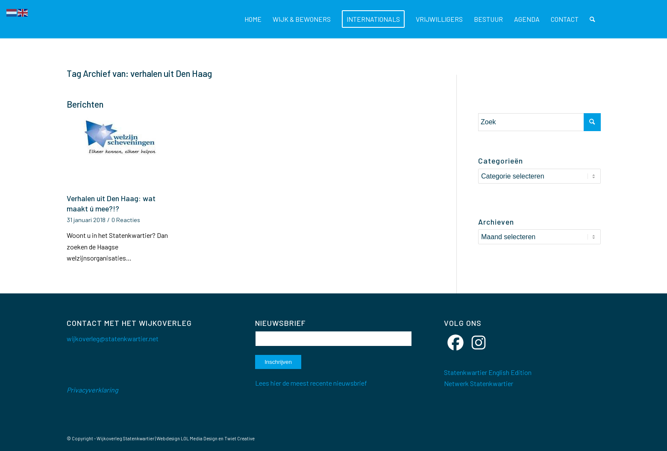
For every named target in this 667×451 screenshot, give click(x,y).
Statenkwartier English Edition (488, 372)
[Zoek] (592, 19)
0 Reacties (126, 219)
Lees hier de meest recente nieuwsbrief (311, 383)
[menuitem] (253, 19)
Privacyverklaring (92, 390)
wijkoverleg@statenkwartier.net (113, 338)
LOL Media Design (199, 438)
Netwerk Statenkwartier (478, 383)
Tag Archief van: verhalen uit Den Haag (139, 73)
